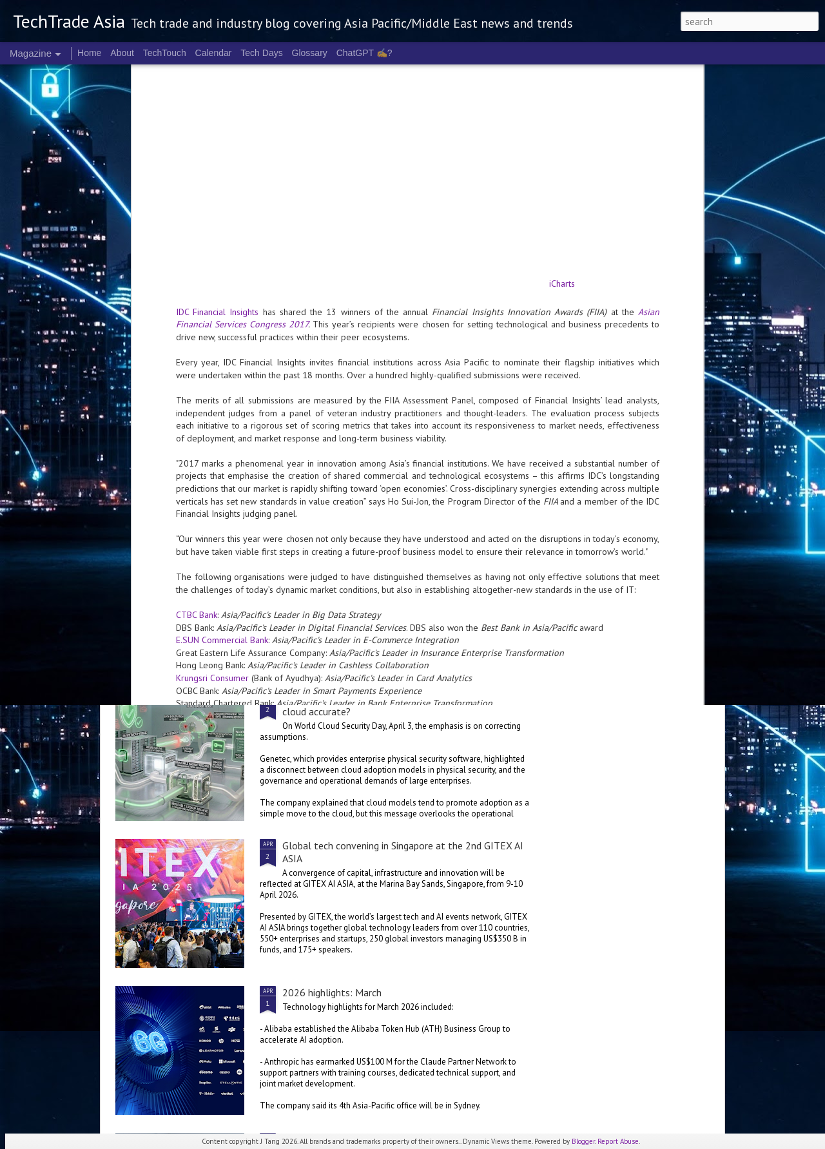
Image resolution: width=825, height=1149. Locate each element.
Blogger (583, 1141)
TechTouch (164, 53)
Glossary (309, 53)
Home (89, 53)
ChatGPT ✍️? (364, 53)
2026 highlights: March (332, 992)
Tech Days (261, 53)
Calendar (213, 53)
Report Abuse (618, 1141)
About (122, 53)
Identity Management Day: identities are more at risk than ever (646, 378)
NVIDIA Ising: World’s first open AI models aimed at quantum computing (336, 384)
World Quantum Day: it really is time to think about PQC (492, 378)
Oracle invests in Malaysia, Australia (215, 621)
